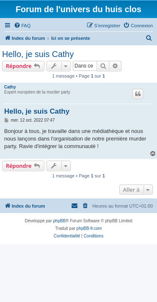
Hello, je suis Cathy (38, 54)
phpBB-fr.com (89, 228)
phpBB (59, 221)
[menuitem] (22, 26)
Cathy (10, 87)
